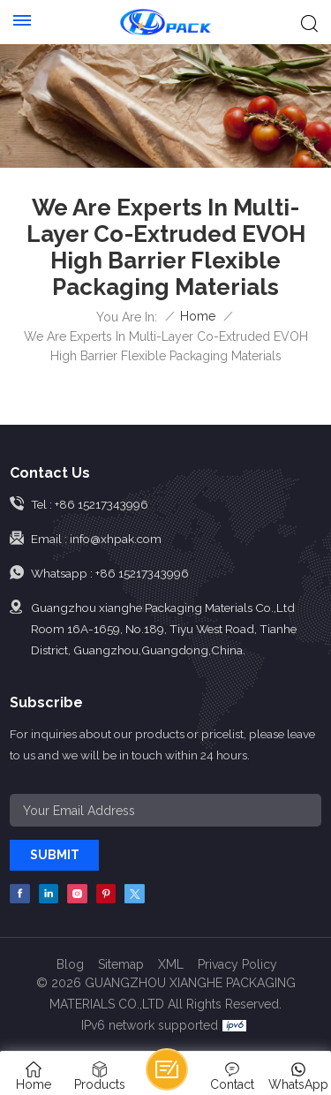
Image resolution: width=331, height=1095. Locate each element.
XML (171, 964)
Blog (70, 964)
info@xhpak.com (116, 539)
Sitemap (121, 964)
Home (197, 316)
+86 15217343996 (101, 504)
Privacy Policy (237, 964)
